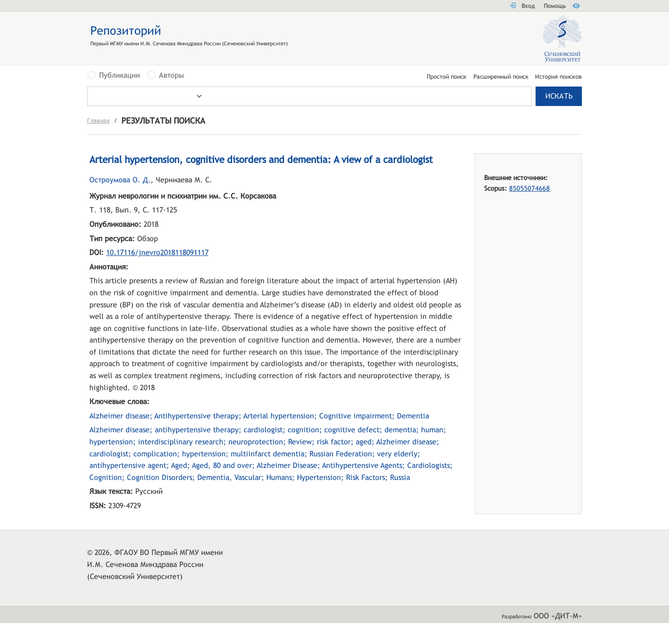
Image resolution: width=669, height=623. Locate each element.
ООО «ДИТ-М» (558, 615)
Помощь (555, 5)
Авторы (171, 75)
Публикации (119, 75)
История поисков (558, 77)
